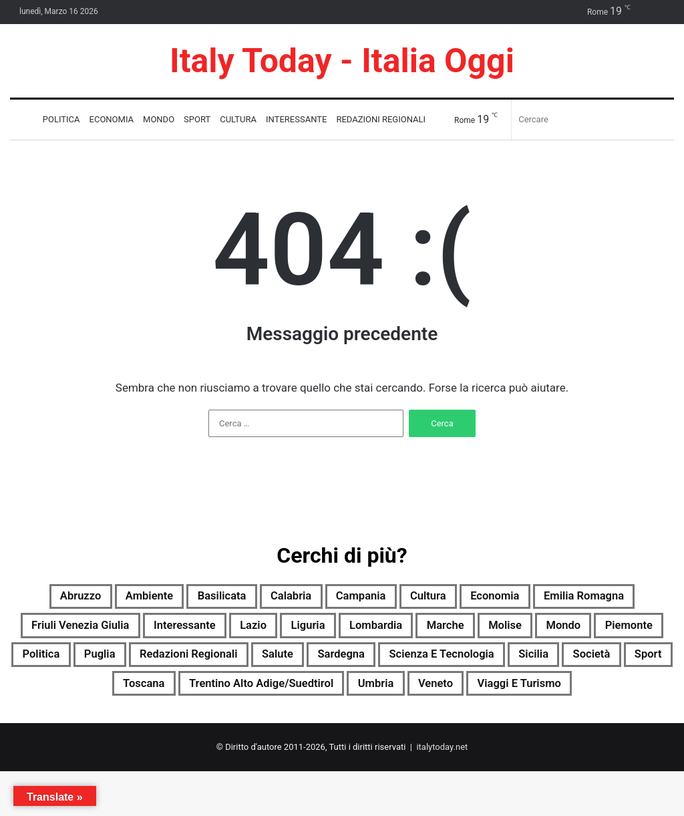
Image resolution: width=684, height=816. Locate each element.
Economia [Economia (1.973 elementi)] (582, 598)
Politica (61, 119)
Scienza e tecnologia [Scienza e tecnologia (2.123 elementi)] (105, 694)
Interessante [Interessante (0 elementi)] (332, 630)
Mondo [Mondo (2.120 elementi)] (119, 662)
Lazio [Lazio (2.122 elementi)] (412, 630)
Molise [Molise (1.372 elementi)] (51, 662)
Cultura (238, 119)
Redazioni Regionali (380, 119)
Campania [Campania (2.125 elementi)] (425, 598)
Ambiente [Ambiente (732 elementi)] (177, 598)
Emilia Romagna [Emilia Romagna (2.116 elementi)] (73, 630)
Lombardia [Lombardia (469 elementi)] (555, 630)
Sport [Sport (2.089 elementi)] (347, 694)
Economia (112, 119)
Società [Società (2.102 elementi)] (281, 694)
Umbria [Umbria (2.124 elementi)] (243, 726)
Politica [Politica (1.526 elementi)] (273, 662)
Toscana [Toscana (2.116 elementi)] (415, 694)
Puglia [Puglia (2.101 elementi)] (341, 662)
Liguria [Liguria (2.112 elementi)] (475, 630)
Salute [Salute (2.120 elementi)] (551, 662)
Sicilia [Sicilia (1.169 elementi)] (214, 694)
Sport (197, 119)
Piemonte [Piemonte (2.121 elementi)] (195, 662)
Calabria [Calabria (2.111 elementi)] (343, 598)
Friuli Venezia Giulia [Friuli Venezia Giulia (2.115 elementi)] (209, 630)
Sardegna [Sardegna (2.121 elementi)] (624, 662)
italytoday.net (442, 792)
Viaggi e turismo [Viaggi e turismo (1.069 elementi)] (411, 726)
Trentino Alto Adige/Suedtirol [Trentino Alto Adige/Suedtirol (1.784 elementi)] (554, 694)
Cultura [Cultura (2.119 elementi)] (504, 598)
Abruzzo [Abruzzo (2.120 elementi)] (97, 598)
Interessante (296, 119)
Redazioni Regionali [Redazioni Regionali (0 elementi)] (446, 662)
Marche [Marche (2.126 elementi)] (636, 630)
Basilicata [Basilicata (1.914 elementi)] (262, 598)
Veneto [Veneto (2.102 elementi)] (313, 726)
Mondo (158, 119)
